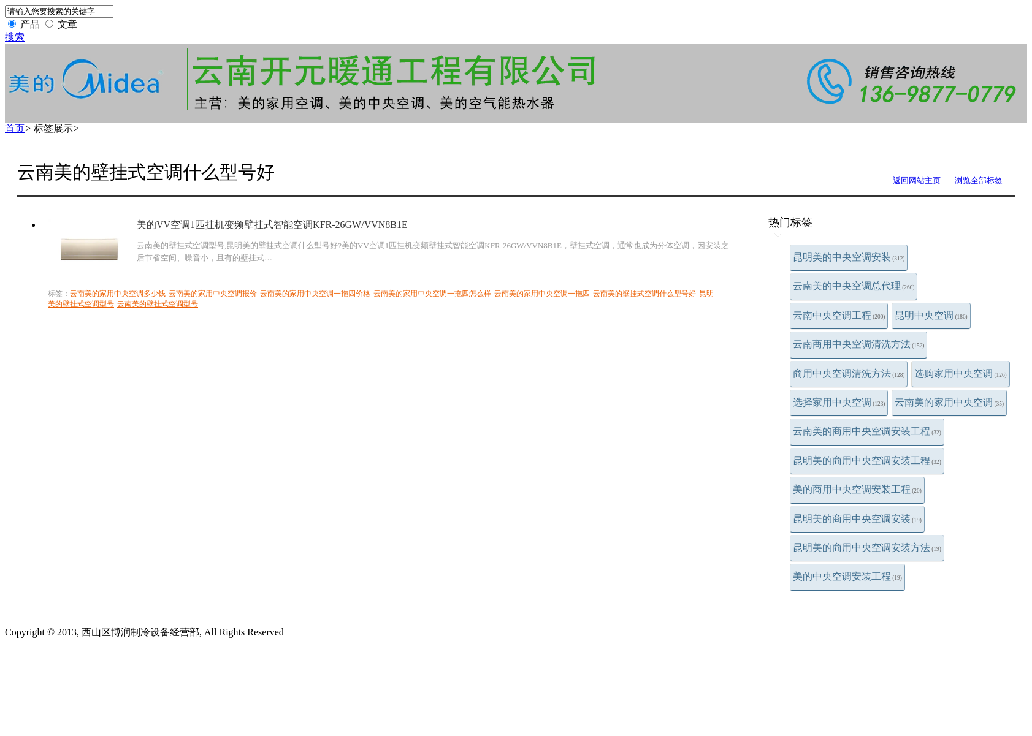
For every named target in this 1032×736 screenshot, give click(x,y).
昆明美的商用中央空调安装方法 (867, 547)
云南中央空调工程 (839, 315)
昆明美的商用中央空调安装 (857, 519)
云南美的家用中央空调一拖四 (542, 293)
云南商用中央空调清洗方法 (858, 344)
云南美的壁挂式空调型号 (157, 304)
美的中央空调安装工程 (847, 576)
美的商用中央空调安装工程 (857, 489)
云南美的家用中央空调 (949, 402)
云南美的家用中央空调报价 (213, 293)
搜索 (15, 37)
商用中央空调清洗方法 (848, 373)
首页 (15, 128)
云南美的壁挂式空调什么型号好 (644, 293)
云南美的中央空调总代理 (853, 286)
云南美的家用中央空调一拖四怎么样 (432, 293)
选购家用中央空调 (960, 373)
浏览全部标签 (979, 180)
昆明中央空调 (931, 315)
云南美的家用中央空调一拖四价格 (315, 293)
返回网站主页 (917, 180)
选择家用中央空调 (839, 402)
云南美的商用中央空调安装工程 (867, 431)
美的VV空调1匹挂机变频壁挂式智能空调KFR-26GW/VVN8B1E (272, 224)
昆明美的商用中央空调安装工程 (867, 460)
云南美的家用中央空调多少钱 (118, 293)
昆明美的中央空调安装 (848, 257)
